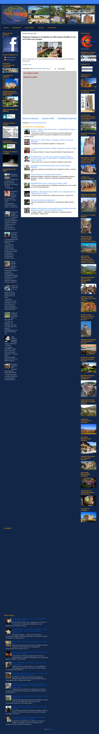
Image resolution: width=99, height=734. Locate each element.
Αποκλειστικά (52, 27)
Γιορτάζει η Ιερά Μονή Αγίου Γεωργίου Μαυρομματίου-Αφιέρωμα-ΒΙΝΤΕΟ (11, 368)
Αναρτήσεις (86, 67)
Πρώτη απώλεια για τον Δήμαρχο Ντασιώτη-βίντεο (46, 174)
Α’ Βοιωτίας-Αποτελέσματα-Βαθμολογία (43, 200)
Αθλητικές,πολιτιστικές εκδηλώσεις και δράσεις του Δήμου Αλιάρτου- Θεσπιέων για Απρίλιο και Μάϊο (11, 180)
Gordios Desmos (11, 57)
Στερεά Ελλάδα (29, 27)
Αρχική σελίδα (48, 118)
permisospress (10, 60)
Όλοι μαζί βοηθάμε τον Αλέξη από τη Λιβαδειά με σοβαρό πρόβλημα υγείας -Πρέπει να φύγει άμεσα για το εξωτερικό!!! (29, 631)
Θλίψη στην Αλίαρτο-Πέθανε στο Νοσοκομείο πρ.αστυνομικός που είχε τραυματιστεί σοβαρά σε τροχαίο (11, 217)
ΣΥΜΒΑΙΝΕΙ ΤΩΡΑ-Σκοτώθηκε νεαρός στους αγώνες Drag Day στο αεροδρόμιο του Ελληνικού (30, 674)
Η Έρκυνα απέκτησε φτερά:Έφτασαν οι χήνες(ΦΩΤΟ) (11, 316)
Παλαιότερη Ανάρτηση (67, 118)
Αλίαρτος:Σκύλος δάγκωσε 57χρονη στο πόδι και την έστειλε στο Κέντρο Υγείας (11, 196)
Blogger (51, 729)
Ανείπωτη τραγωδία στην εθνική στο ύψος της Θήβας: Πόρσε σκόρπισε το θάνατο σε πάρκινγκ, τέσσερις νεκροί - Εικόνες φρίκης (30, 685)
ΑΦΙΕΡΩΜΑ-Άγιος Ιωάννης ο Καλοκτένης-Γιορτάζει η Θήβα (49, 183)
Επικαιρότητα (16, 27)
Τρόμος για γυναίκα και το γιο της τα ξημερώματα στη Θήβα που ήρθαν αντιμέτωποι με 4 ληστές (11, 291)
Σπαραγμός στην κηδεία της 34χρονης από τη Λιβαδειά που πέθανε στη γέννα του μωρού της (29, 718)
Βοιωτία (6, 27)
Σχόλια (84, 70)
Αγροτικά (41, 27)
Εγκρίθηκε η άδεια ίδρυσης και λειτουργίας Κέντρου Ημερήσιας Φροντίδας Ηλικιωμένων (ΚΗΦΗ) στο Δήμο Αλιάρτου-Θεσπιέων (53, 209)
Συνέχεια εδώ (26, 64)
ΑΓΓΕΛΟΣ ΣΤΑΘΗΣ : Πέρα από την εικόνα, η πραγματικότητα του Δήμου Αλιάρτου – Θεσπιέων (11, 238)
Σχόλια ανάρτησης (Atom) (38, 123)
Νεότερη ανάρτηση (30, 118)
